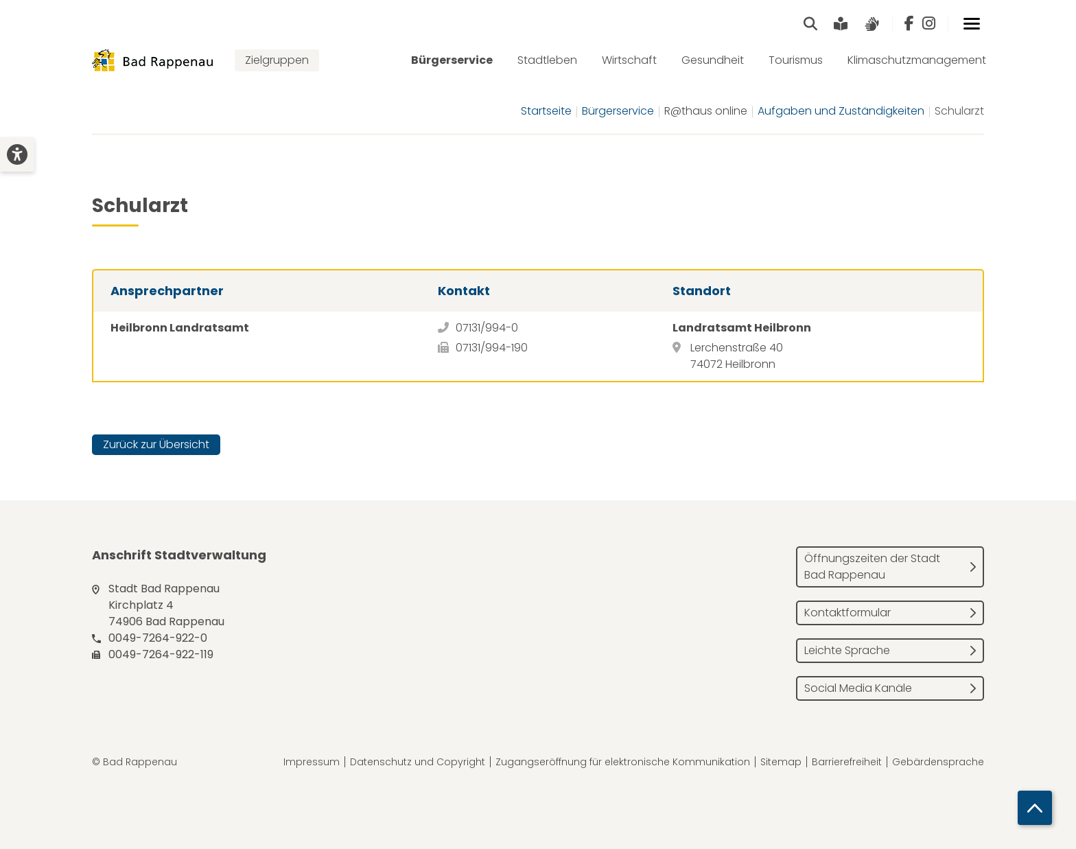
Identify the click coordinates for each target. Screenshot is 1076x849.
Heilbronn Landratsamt (179, 328)
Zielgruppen (277, 60)
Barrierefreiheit (847, 762)
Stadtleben (547, 60)
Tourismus (796, 60)
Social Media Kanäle (858, 688)
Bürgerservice (452, 60)
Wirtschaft (629, 60)
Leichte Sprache (847, 650)
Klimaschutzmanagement (916, 60)
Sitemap (781, 762)
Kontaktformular (847, 612)
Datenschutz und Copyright (417, 762)
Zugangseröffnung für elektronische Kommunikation (622, 762)
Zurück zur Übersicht (156, 444)
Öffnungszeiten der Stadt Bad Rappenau (872, 566)
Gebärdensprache (938, 762)
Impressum (311, 762)
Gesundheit (712, 60)
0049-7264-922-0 (157, 638)
